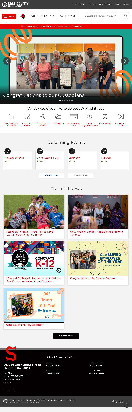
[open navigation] (9, 16)
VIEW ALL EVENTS (51, 175)
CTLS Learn (58, 123)
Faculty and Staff (120, 124)
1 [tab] (60, 100)
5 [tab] (69, 100)
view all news (66, 336)
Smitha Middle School (52, 16)
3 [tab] (64, 100)
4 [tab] (67, 100)
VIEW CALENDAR (80, 175)
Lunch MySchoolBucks (90, 124)
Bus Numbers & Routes (11, 124)
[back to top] (126, 404)
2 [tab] (62, 100)
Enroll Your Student (42, 124)
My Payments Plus (73, 124)
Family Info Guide (27, 124)
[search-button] (126, 16)
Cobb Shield (105, 123)
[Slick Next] (125, 61)
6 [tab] (72, 100)
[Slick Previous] (7, 61)
